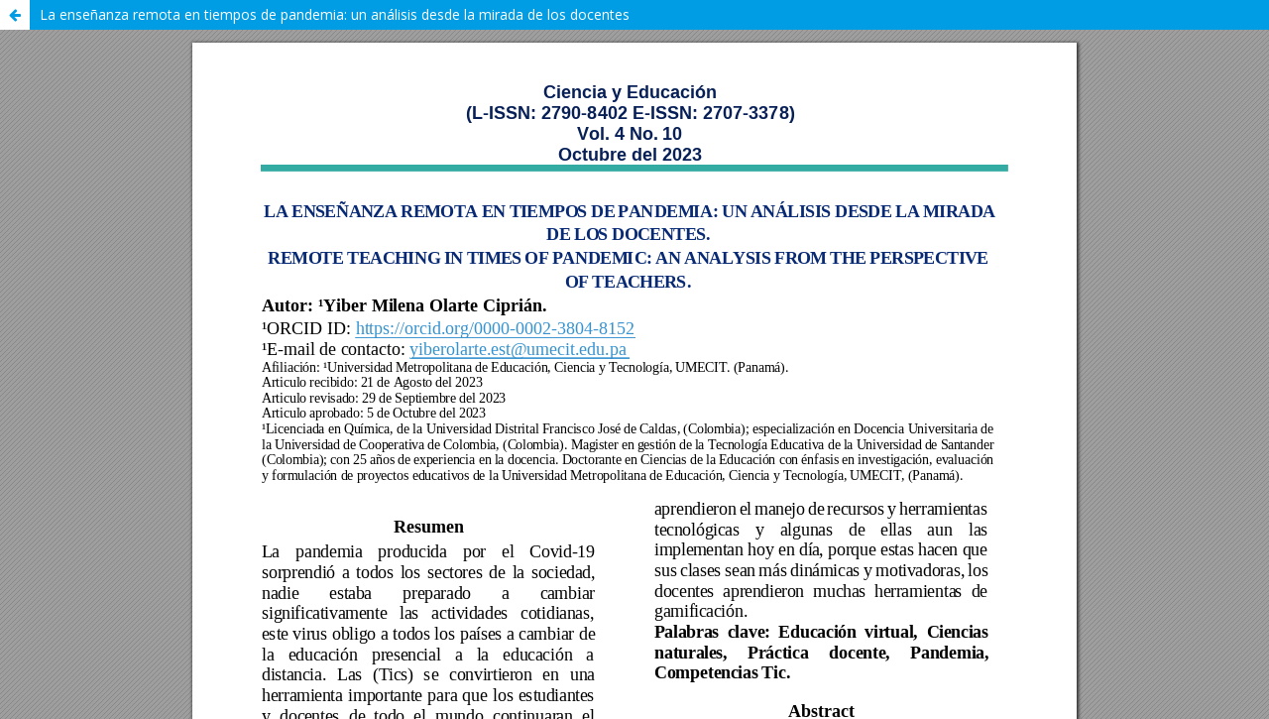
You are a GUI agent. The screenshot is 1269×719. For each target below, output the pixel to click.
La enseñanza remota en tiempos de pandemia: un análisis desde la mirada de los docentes (335, 14)
